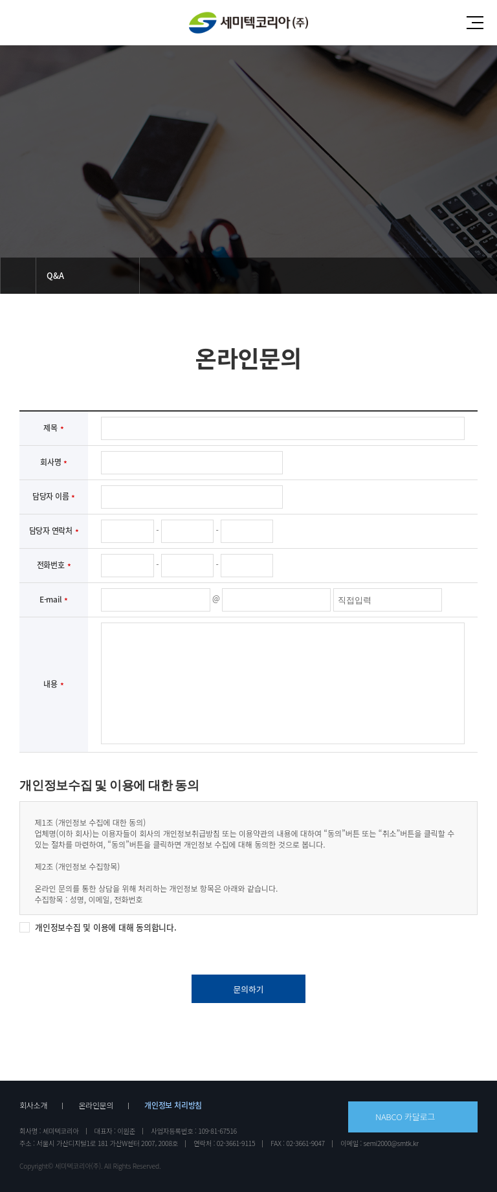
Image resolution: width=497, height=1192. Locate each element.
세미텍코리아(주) (248, 23)
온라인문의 (95, 1105)
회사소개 (33, 1105)
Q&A (55, 275)
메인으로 (18, 276)
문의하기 (248, 989)
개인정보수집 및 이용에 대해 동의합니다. (106, 927)
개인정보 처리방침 (173, 1105)
